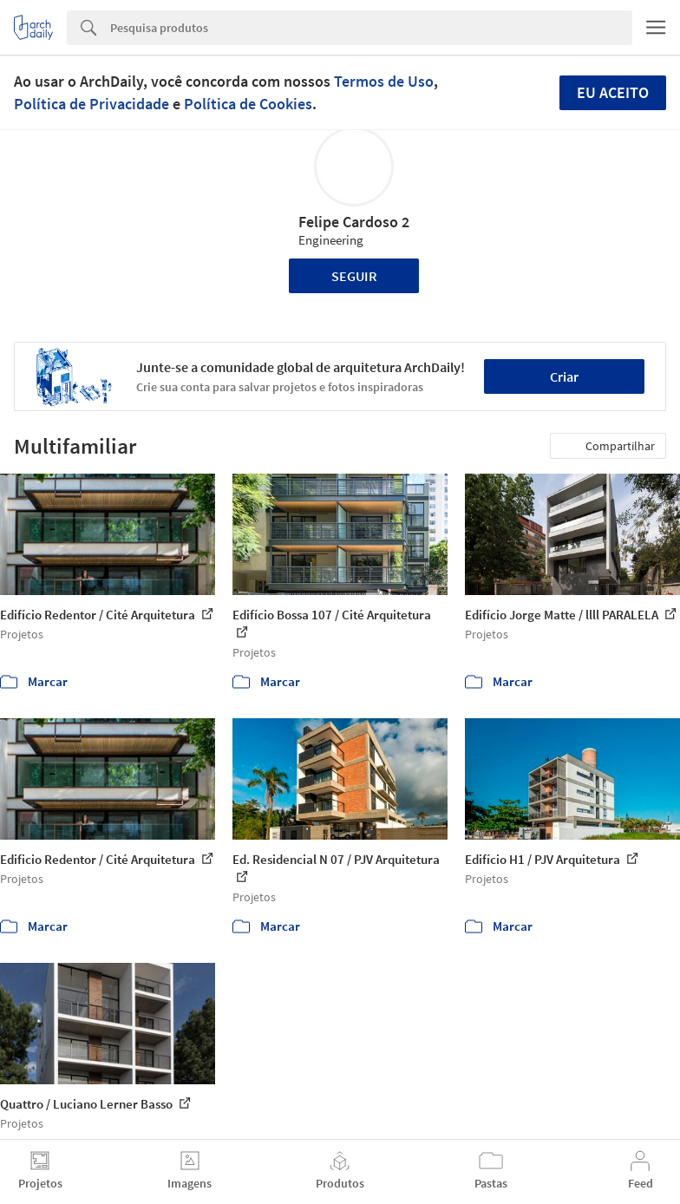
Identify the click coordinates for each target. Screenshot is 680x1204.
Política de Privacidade (91, 104)
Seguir (354, 276)
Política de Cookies (248, 104)
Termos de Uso (384, 81)
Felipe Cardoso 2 (353, 222)
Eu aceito (613, 92)
